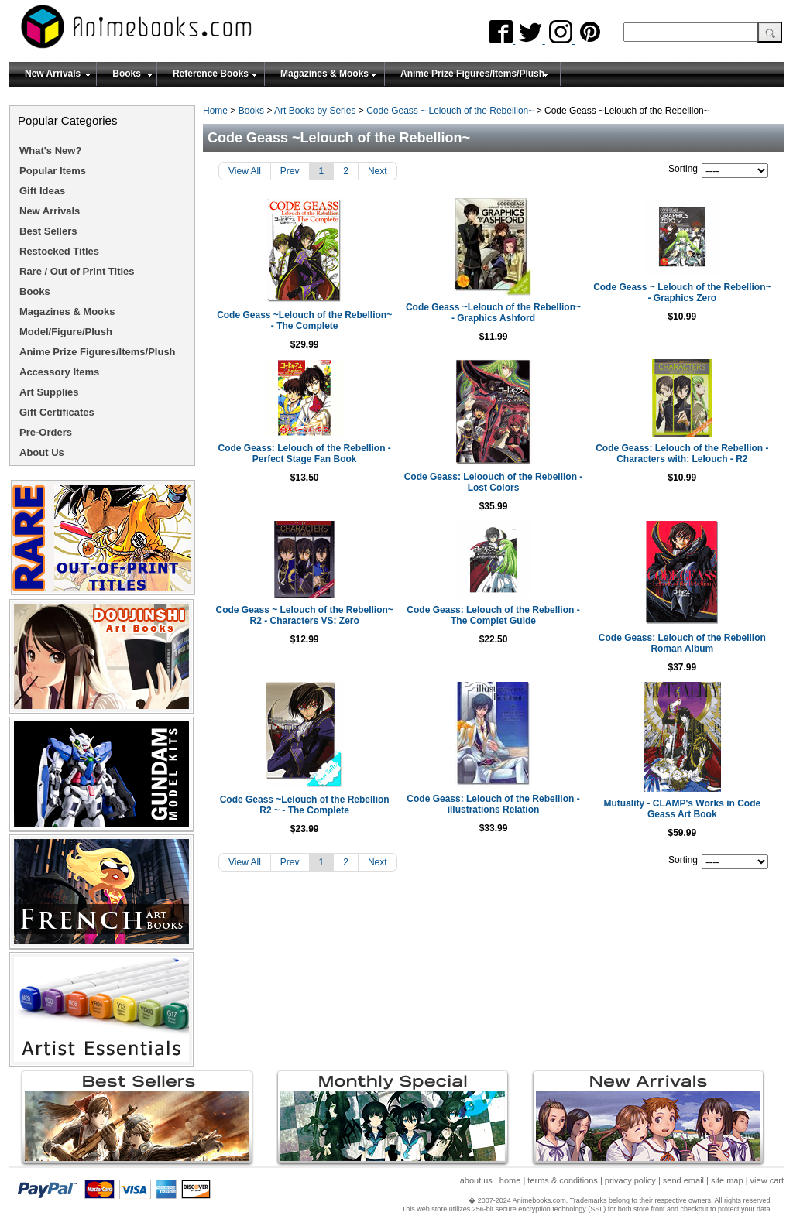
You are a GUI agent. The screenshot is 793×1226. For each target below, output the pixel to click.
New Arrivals (53, 73)
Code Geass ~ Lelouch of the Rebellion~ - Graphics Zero (682, 292)
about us (476, 1180)
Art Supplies (49, 392)
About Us (41, 452)
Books (126, 73)
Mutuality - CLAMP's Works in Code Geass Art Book (682, 809)
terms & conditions (562, 1180)
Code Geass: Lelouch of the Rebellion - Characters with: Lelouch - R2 (682, 453)
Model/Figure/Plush (65, 331)
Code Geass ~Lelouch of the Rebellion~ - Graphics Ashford (493, 313)
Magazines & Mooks (324, 73)
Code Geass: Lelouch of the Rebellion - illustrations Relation (493, 804)
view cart (767, 1180)
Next (377, 171)
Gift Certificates (56, 412)
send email (683, 1180)
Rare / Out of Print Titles (77, 271)
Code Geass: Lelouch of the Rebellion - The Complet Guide (493, 615)
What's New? (50, 150)
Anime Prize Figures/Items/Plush (472, 73)
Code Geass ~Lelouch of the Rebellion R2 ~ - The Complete (305, 805)
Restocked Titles (59, 251)
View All (244, 171)
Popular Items (52, 170)
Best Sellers (48, 231)
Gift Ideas (42, 191)
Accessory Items (59, 372)
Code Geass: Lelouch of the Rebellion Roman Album (682, 643)
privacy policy (630, 1180)
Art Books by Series (314, 110)
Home (215, 110)
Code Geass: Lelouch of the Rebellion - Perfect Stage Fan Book (304, 453)
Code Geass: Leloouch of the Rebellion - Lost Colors (493, 482)
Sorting (683, 168)
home (510, 1180)
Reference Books (211, 73)
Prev (290, 171)
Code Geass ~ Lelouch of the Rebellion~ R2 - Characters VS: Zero (304, 615)
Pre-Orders (45, 432)
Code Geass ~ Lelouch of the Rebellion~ (450, 110)
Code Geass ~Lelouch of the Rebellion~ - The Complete (304, 320)
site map (727, 1180)
